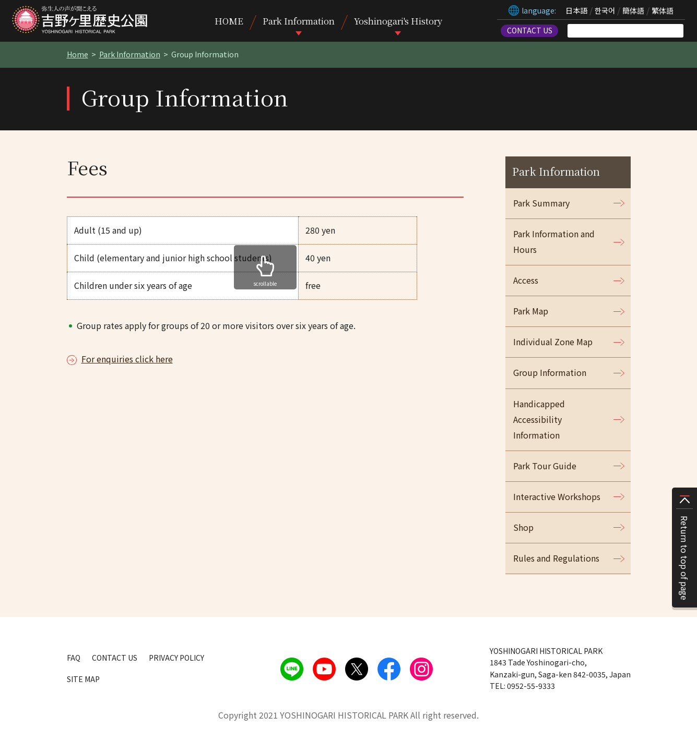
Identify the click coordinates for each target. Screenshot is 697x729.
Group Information (549, 372)
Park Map (530, 311)
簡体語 (633, 10)
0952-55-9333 (531, 686)
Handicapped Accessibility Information (539, 419)
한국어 (605, 10)
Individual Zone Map (553, 341)
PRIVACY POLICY (176, 657)
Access (525, 280)
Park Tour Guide (544, 465)
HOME (229, 21)
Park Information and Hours (554, 241)
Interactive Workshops (556, 496)
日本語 (576, 10)
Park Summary (541, 203)
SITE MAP (83, 679)
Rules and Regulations (556, 558)
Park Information (299, 21)
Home (77, 54)
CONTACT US (529, 30)
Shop (523, 527)
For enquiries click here (127, 359)
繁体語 (663, 10)
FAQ (73, 657)
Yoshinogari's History (398, 21)
